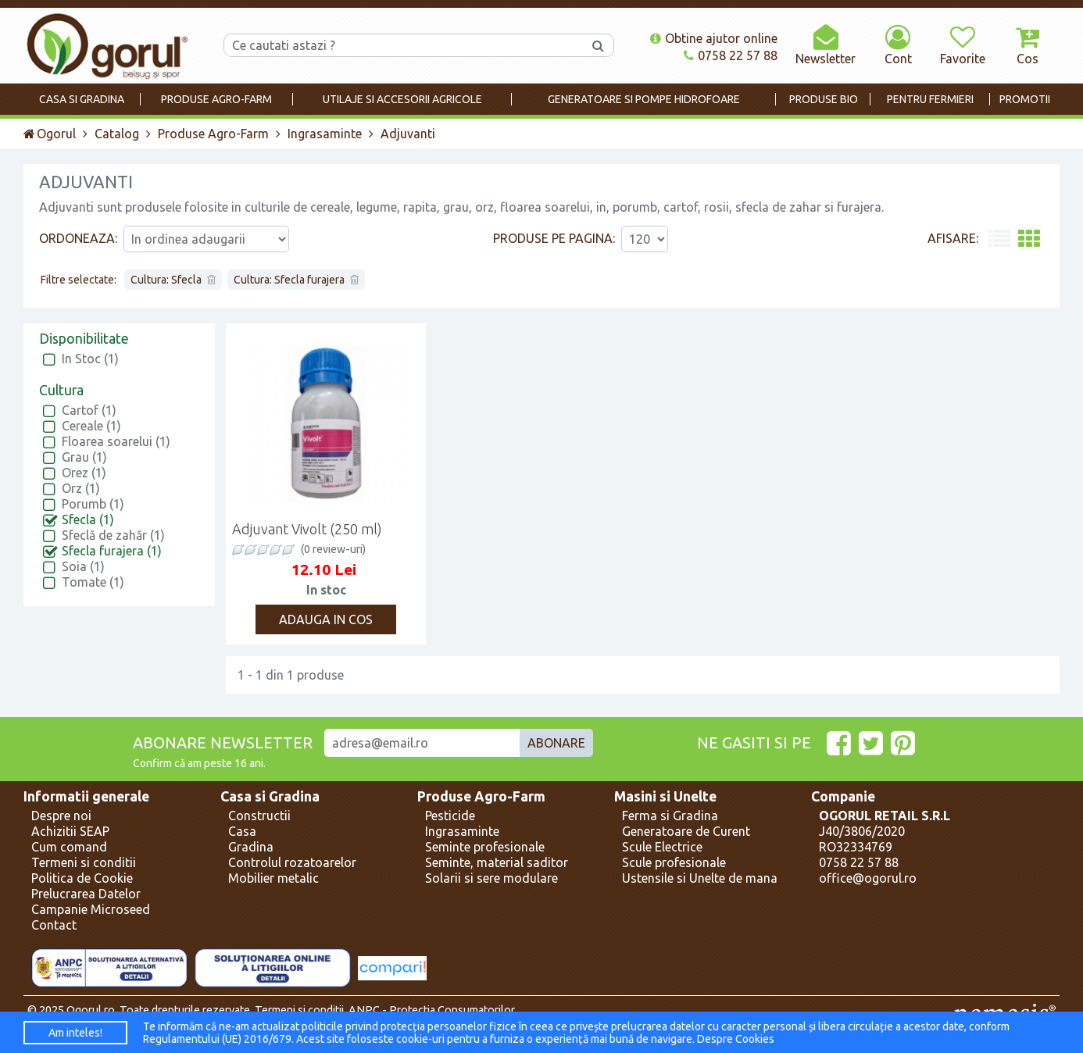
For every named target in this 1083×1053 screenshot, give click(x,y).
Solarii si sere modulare (491, 878)
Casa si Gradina (270, 796)
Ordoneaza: (78, 238)
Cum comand (69, 847)
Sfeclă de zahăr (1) (113, 535)
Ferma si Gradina (670, 815)
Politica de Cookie (82, 878)
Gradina (250, 847)
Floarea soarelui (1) (116, 441)
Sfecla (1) (88, 519)
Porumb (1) (93, 504)
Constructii (259, 815)
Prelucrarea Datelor (86, 894)
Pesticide (450, 815)
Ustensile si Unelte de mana (699, 878)
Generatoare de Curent (686, 831)
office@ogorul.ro (868, 878)
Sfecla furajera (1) (112, 551)
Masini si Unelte (665, 796)
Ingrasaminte (325, 134)
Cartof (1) (89, 410)
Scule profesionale (674, 862)
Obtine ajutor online (713, 38)
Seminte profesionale (485, 847)
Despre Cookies (735, 1039)
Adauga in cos (326, 619)
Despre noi (61, 815)
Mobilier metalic (273, 878)
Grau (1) (84, 457)
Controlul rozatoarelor (292, 862)
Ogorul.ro (90, 1010)
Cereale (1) (91, 426)
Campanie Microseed (90, 909)
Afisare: (953, 238)
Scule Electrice (662, 847)
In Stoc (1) (90, 359)
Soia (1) (83, 566)
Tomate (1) (93, 582)
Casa (242, 831)
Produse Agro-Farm (213, 134)
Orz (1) (81, 488)
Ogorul (49, 134)
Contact (54, 925)
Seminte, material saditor (496, 862)
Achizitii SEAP (70, 831)
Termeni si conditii (83, 862)
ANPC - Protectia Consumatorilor (431, 1010)
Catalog (117, 134)
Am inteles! (75, 1032)
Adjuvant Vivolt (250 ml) (307, 529)
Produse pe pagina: (554, 238)
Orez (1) (84, 473)
